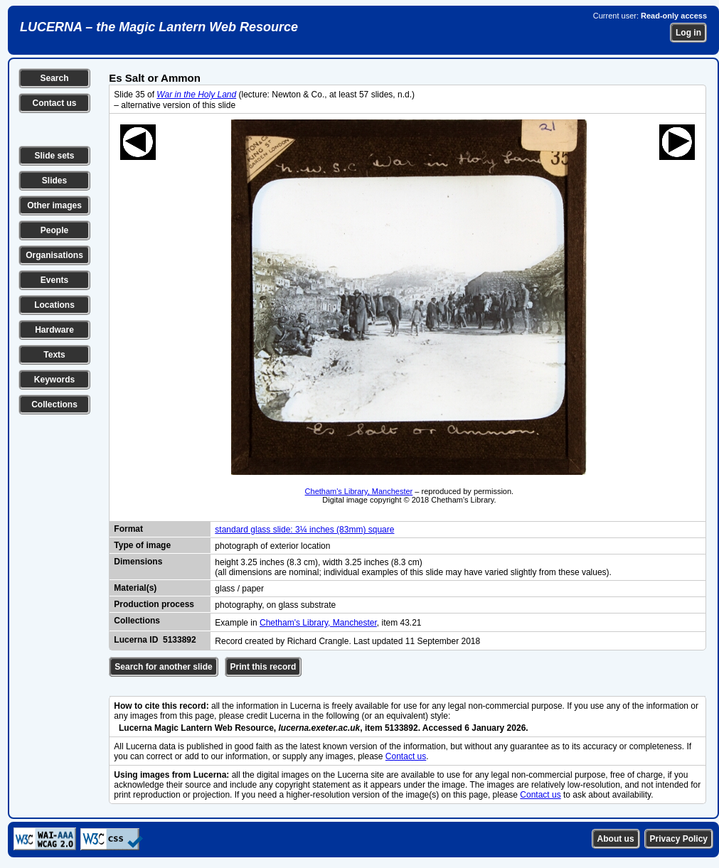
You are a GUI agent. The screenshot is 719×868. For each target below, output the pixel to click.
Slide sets (54, 156)
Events (54, 280)
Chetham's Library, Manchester (359, 491)
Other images (54, 205)
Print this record (263, 667)
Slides (54, 181)
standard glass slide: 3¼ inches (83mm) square (304, 530)
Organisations (54, 255)
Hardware (54, 330)
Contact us (54, 103)
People (54, 230)
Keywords (54, 380)
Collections (54, 404)
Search (54, 78)
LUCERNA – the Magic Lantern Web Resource (159, 27)
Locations (54, 305)
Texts (54, 355)
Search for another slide (163, 667)
